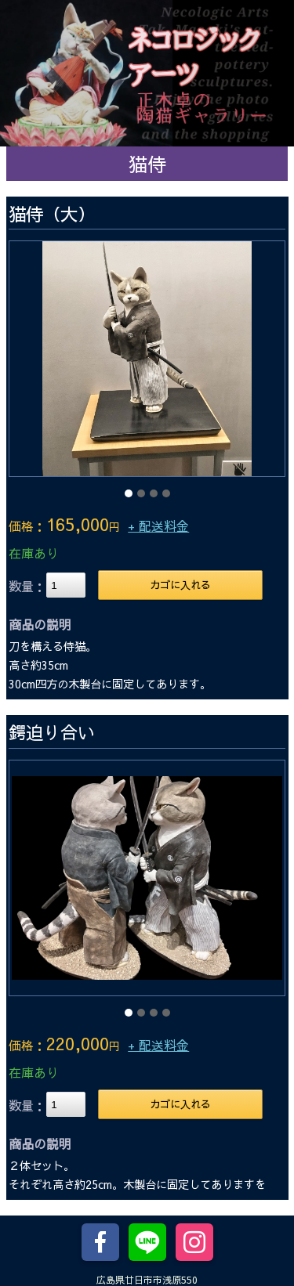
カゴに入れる (180, 584)
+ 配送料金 (158, 525)
